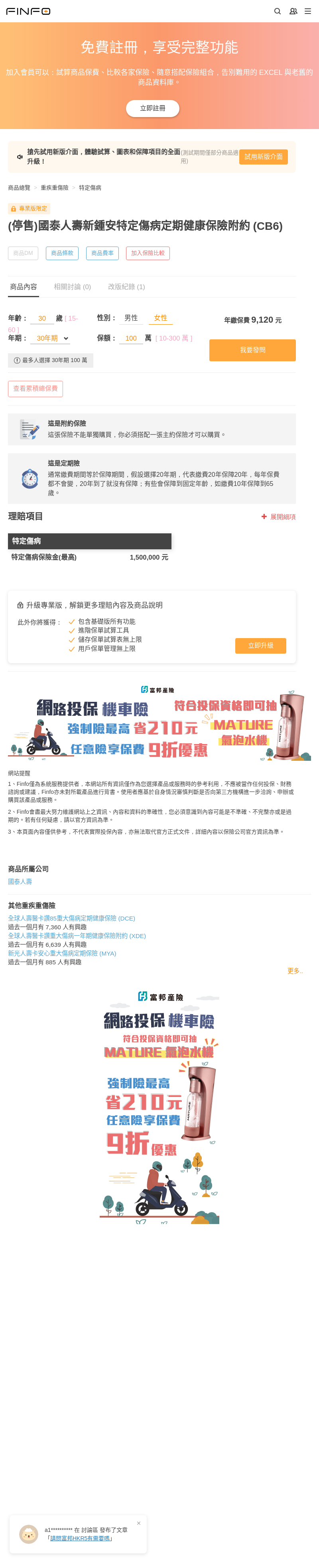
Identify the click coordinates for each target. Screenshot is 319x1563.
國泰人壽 (20, 881)
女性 (160, 318)
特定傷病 (90, 187)
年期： (18, 338)
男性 (131, 318)
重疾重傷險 (55, 187)
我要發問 (253, 350)
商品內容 (23, 287)
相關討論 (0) (72, 287)
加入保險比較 (148, 253)
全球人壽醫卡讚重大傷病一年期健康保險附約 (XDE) (77, 935)
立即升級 (261, 645)
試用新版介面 (263, 156)
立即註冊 (152, 108)
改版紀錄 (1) (127, 287)
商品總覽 (19, 187)
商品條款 (62, 253)
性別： (107, 318)
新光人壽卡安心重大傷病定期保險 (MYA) (62, 953)
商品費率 (102, 253)
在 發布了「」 (86, 1534)
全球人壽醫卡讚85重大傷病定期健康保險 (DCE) (71, 918)
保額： (107, 338)
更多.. (295, 971)
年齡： (18, 318)
